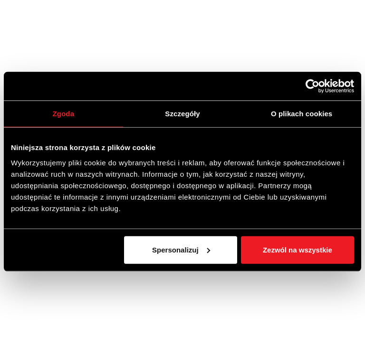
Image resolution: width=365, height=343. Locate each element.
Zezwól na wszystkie (297, 249)
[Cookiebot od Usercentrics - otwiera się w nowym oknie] (312, 86)
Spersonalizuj (181, 249)
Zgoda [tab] (64, 114)
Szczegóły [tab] (182, 114)
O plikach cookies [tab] (301, 114)
